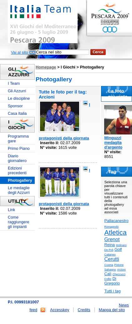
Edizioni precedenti (17, 170)
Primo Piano (19, 148)
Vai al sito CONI (25, 52)
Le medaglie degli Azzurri (19, 190)
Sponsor (15, 106)
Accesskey (59, 309)
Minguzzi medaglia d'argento (113, 142)
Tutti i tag (112, 291)
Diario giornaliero (17, 158)
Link (11, 209)
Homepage (46, 67)
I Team (14, 83)
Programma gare (18, 138)
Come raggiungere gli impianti (18, 222)
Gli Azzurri (17, 91)
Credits (84, 309)
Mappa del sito (112, 309)
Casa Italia (17, 113)
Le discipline (19, 98)
